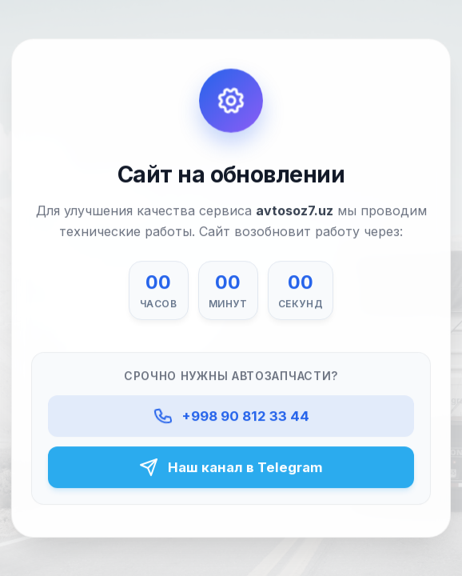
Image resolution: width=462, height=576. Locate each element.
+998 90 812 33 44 (230, 415)
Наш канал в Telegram (231, 467)
